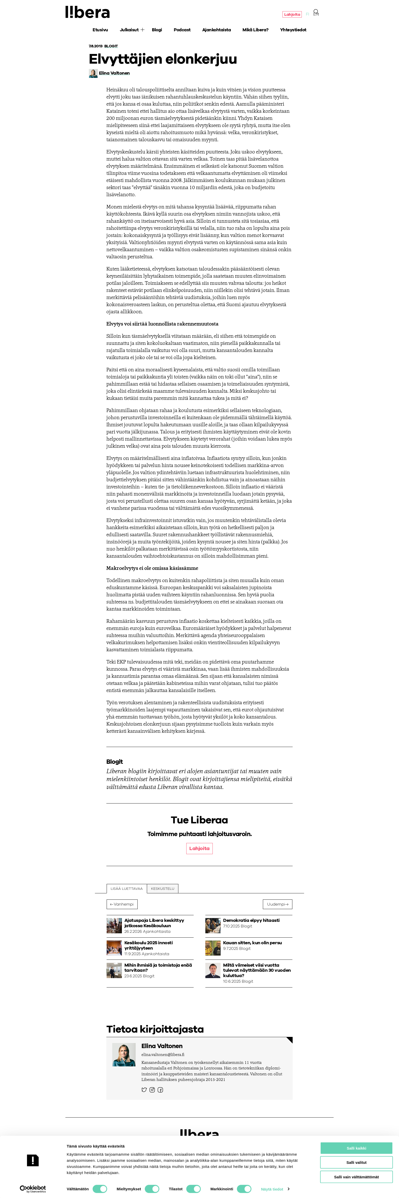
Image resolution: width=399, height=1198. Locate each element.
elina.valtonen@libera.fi (162, 1055)
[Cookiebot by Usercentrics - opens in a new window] (33, 1188)
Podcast (182, 31)
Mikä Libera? (255, 31)
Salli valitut (356, 1161)
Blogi (157, 31)
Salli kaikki (356, 1147)
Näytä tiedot (272, 1188)
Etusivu (100, 31)
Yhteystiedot (293, 31)
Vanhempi (124, 905)
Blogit (111, 46)
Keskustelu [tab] (163, 889)
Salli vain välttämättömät (356, 1176)
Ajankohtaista (216, 31)
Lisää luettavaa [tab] (127, 889)
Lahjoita (292, 15)
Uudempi (276, 905)
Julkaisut (129, 31)
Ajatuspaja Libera (88, 12)
